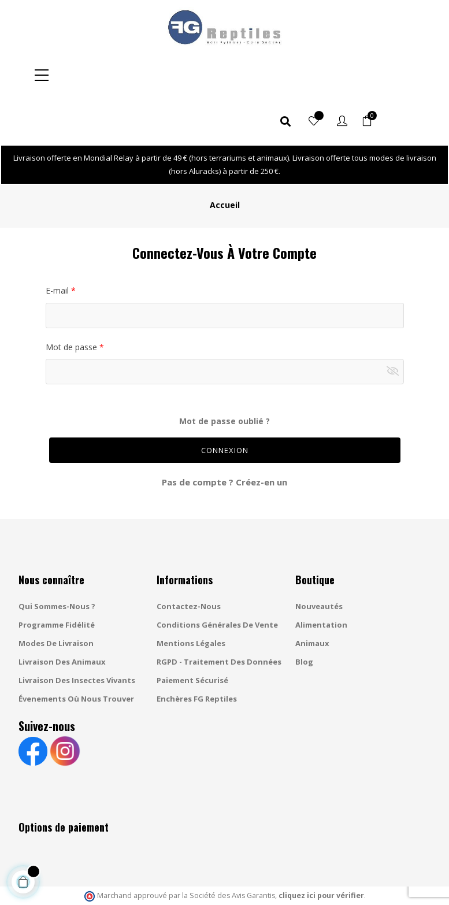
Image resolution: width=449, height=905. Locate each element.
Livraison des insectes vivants (76, 634)
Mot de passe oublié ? (224, 374)
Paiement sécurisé (192, 634)
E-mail (58, 244)
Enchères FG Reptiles (197, 652)
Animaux (312, 597)
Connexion (224, 404)
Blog (304, 615)
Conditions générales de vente (217, 578)
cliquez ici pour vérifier (321, 849)
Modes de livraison (56, 597)
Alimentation (321, 578)
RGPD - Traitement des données (219, 615)
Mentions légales (191, 597)
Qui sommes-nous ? (56, 560)
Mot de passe (72, 300)
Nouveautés (319, 560)
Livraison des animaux (62, 615)
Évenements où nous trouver (76, 652)
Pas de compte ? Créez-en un (224, 436)
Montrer (395, 325)
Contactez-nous (189, 560)
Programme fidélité (56, 578)
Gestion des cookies (305, 885)
